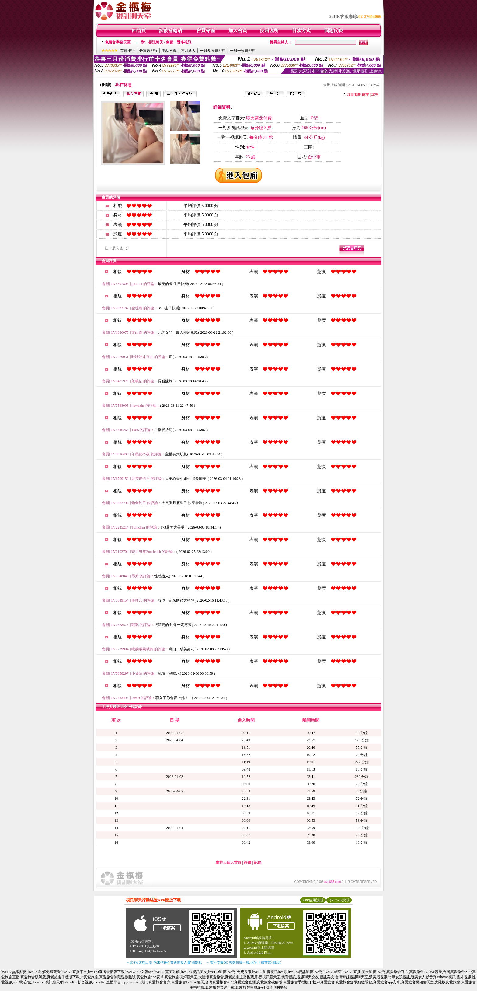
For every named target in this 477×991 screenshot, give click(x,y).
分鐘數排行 (148, 50)
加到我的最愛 (358, 94)
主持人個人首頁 (228, 862)
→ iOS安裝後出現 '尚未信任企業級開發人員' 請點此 (164, 962)
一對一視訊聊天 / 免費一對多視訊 (164, 42)
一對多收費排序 (212, 50)
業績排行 (127, 50)
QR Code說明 (339, 900)
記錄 (257, 862)
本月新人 (188, 50)
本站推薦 (169, 50)
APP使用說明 (312, 900)
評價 (247, 862)
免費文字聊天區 (118, 42)
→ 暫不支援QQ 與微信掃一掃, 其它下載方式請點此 (243, 962)
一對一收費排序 (243, 50)
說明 (375, 94)
